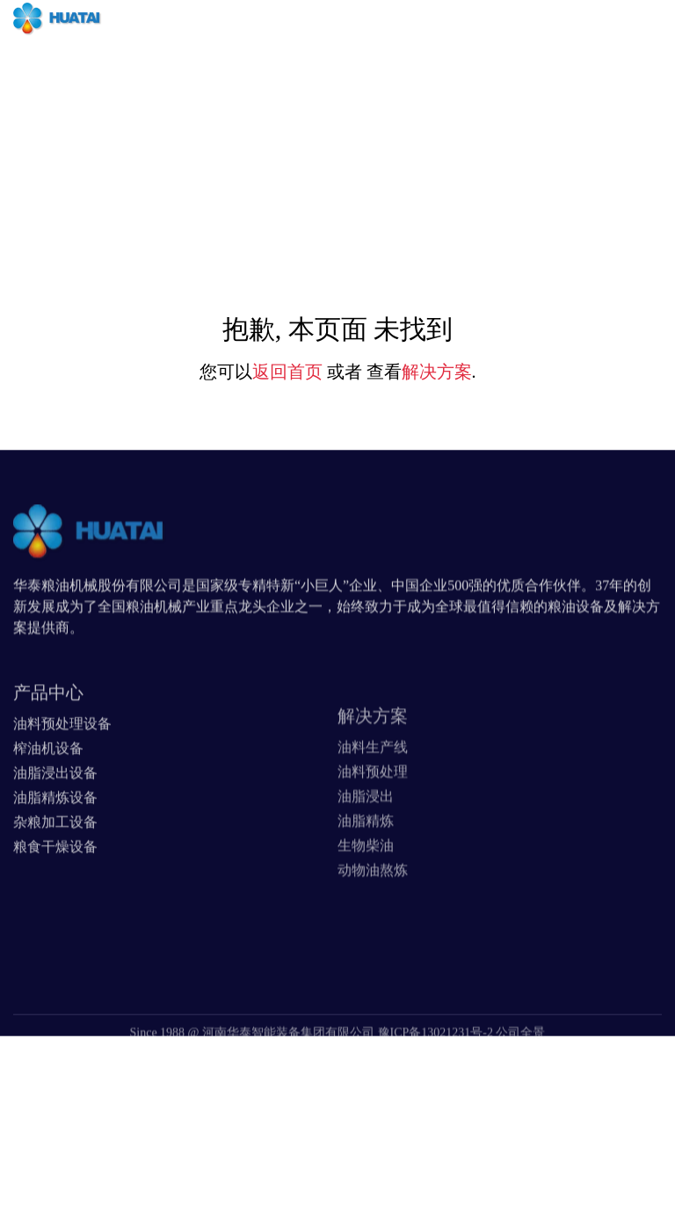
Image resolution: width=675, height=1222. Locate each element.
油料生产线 (373, 780)
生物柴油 (366, 878)
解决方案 (437, 371)
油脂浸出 (366, 829)
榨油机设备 (48, 775)
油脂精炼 (366, 854)
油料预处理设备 (62, 750)
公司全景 (520, 1049)
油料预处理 (373, 805)
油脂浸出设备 (55, 799)
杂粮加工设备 (55, 849)
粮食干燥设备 (55, 873)
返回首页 (287, 371)
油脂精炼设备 (55, 824)
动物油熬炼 (373, 903)
